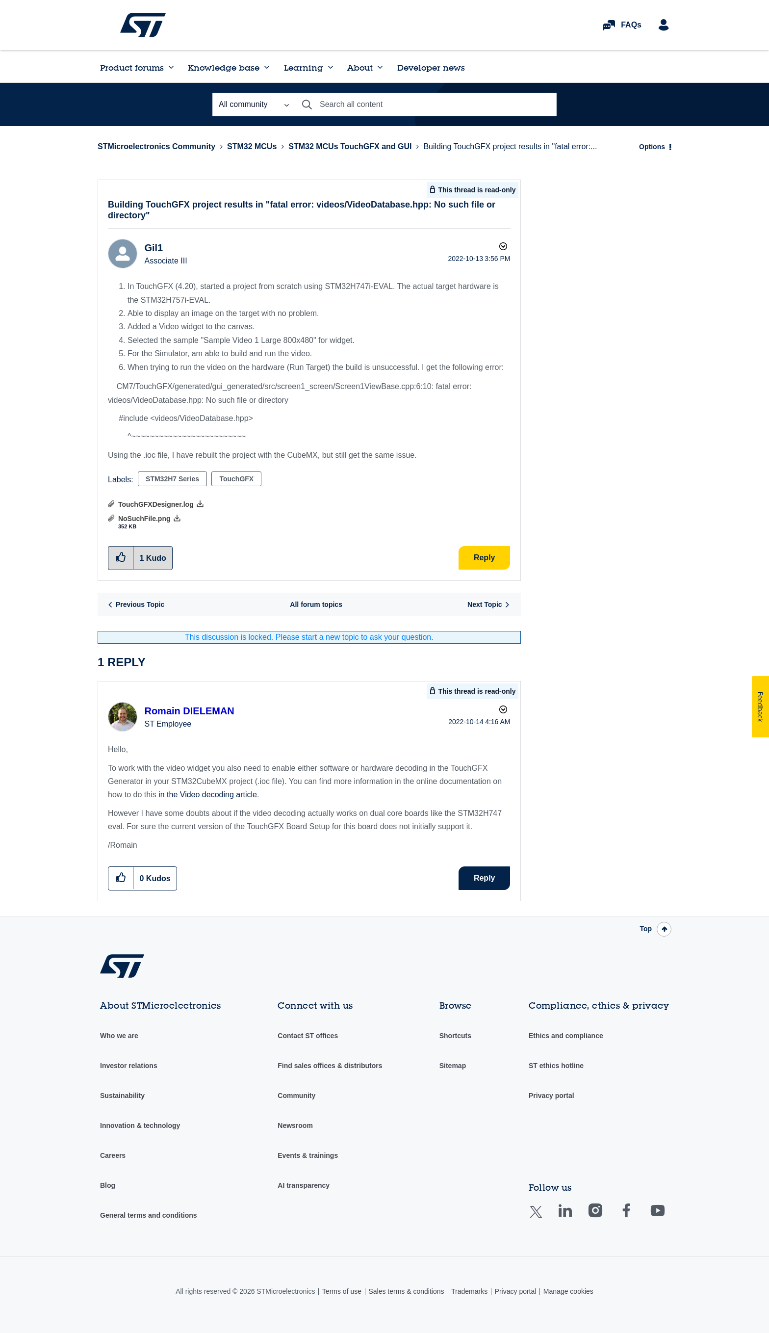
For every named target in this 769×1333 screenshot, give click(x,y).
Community (296, 1095)
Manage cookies (568, 1291)
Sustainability (122, 1095)
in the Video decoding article (207, 794)
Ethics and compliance (566, 1036)
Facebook (636, 1217)
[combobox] (426, 104)
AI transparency (304, 1185)
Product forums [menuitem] (132, 67)
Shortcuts (455, 1036)
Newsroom (295, 1125)
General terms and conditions (148, 1215)
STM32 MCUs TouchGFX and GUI (349, 146)
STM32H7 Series (172, 479)
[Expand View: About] (380, 67)
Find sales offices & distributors (330, 1066)
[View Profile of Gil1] (153, 247)
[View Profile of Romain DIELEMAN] (189, 711)
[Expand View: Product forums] (171, 67)
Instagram (605, 1217)
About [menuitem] (360, 67)
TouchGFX (236, 479)
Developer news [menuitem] (431, 67)
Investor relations (128, 1066)
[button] (120, 878)
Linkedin (574, 1217)
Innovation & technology (140, 1125)
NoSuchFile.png (144, 519)
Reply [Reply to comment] (484, 878)
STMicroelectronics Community (143, 25)
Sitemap (452, 1066)
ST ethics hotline (556, 1066)
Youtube (667, 1217)
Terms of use (341, 1291)
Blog (107, 1185)
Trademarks (469, 1291)
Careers (113, 1155)
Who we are (119, 1036)
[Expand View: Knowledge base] (267, 67)
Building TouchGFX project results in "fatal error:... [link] (510, 146)
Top (646, 929)
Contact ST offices (308, 1036)
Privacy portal (551, 1095)
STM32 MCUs (252, 146)
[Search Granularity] (253, 104)
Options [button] (652, 147)
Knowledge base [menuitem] (223, 67)
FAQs (631, 25)
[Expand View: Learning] (330, 67)
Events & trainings (308, 1155)
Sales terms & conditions (406, 1291)
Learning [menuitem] (303, 67)
